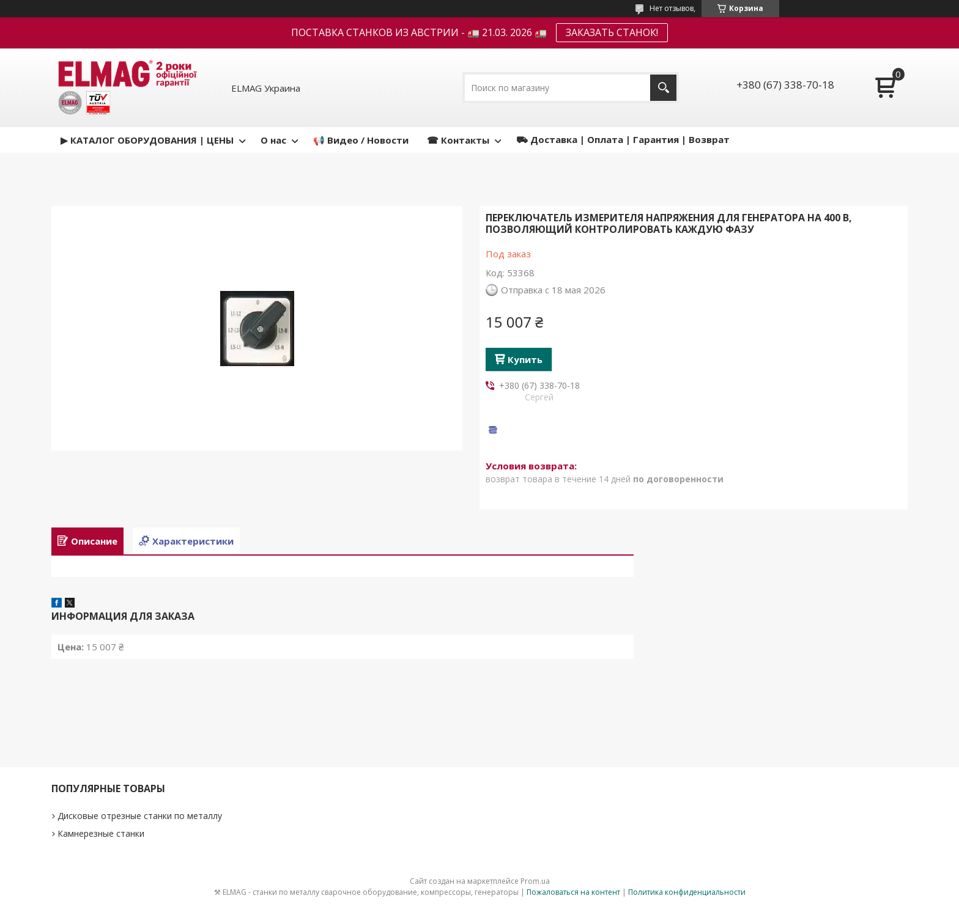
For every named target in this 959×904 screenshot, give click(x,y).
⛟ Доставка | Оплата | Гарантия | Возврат (623, 139)
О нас (273, 140)
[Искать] (663, 88)
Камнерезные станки (100, 833)
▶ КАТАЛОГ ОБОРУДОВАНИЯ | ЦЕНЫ (147, 140)
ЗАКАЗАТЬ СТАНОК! (612, 32)
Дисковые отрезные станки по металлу (139, 815)
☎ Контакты (458, 140)
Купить (525, 359)
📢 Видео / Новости (361, 140)
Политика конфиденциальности (687, 892)
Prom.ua (535, 881)
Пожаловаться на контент (573, 892)
